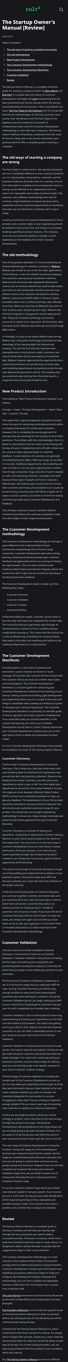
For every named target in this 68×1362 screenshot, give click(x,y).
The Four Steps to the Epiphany (25, 110)
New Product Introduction (21, 59)
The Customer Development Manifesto (27, 69)
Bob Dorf (7, 94)
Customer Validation (18, 75)
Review (10, 80)
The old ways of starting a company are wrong (32, 49)
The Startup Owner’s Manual (22, 1359)
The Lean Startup (11, 1295)
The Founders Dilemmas (15, 1310)
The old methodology (18, 54)
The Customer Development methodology (29, 64)
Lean (34, 98)
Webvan (55, 266)
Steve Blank (51, 90)
